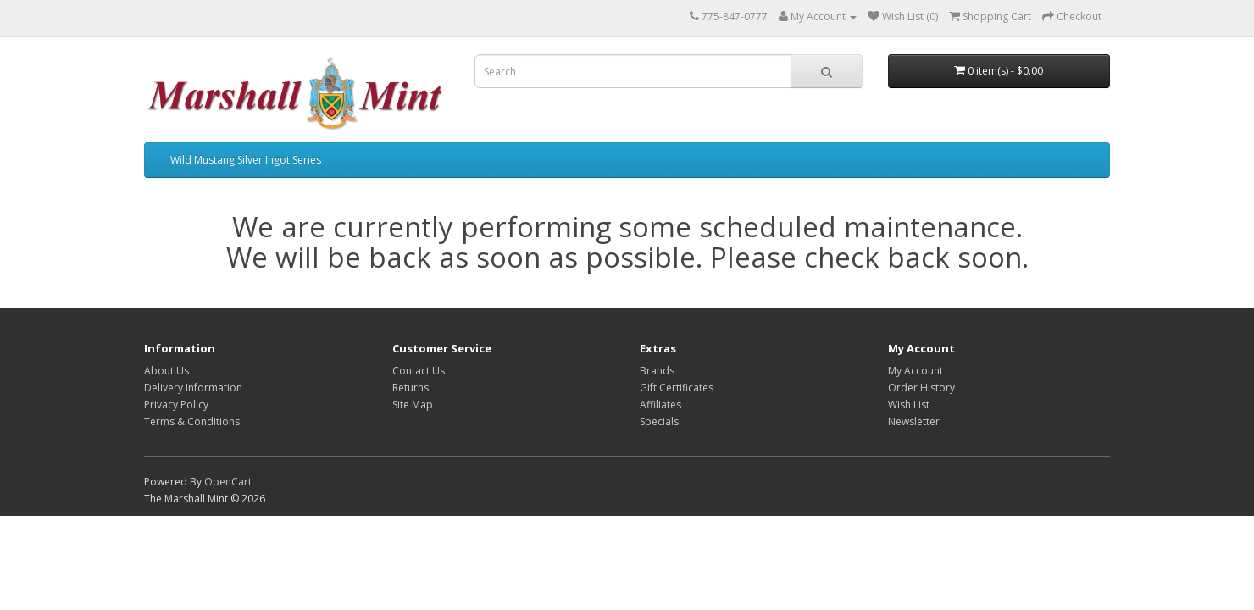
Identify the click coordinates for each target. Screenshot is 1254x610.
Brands (657, 370)
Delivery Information (193, 387)
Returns (410, 387)
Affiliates (660, 404)
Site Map (412, 404)
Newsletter (914, 421)
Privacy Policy (176, 404)
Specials (659, 421)
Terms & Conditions (192, 421)
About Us (166, 370)
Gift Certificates (676, 387)
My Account (915, 370)
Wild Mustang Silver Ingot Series (245, 159)
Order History (921, 387)
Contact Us (418, 370)
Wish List (908, 404)
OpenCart (228, 481)
